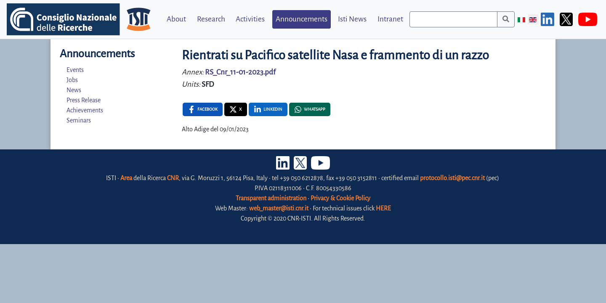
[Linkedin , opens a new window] (268, 109)
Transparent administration (271, 198)
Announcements (301, 19)
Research (211, 19)
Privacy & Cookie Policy (340, 198)
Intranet (390, 19)
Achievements (84, 110)
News (73, 90)
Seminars (78, 120)
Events (75, 69)
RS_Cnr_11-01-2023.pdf (240, 72)
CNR (173, 178)
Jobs (72, 80)
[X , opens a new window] (235, 109)
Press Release (83, 100)
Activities (250, 19)
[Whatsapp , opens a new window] (309, 109)
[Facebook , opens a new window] (203, 109)
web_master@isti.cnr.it (278, 208)
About (176, 19)
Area (126, 178)
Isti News (352, 19)
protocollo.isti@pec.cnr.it (452, 178)
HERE (383, 208)
